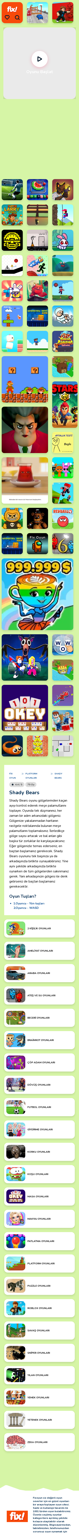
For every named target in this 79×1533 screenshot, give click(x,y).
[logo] (12, 9)
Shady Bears (58, 775)
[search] (17, 17)
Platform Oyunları (31, 775)
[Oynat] (39, 59)
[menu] (7, 17)
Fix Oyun (12, 775)
